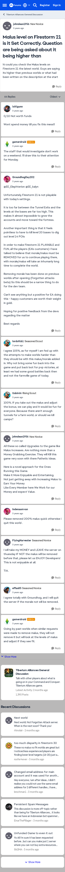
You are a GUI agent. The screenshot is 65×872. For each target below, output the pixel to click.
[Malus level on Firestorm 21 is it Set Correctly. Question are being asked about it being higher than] (17, 110)
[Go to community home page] (15, 5)
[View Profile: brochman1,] (8, 774)
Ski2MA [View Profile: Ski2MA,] (18, 849)
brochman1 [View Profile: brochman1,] (20, 791)
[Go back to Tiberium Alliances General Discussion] (38, 672)
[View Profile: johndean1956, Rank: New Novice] (7, 26)
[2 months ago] (31, 730)
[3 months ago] (36, 759)
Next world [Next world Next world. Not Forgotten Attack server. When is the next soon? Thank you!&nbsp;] (21, 718)
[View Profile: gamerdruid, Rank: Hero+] (7, 144)
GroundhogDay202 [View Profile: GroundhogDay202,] (23, 177)
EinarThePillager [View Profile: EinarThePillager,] (22, 820)
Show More (8, 656)
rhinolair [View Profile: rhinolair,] (18, 730)
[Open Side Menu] (4, 5)
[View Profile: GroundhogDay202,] (7, 179)
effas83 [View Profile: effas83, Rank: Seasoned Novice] (16, 588)
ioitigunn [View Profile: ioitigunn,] (17, 106)
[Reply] (56, 86)
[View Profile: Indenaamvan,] (7, 511)
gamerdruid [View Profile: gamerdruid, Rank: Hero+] (19, 141)
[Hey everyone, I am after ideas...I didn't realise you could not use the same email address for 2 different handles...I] (37, 783)
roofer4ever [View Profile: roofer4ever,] (20, 759)
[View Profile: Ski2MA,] (8, 835)
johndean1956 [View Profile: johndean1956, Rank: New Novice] (21, 24)
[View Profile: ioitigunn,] (7, 108)
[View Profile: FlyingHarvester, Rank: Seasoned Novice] (7, 542)
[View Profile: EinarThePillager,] (8, 806)
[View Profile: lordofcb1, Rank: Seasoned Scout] (7, 343)
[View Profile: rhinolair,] (8, 720)
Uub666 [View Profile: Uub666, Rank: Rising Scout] (17, 393)
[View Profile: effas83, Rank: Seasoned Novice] (7, 590)
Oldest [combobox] (55, 97)
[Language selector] (26, 5)
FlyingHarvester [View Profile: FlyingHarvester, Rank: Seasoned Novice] (21, 540)
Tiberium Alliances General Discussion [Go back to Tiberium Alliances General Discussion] (23, 14)
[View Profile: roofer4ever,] (8, 745)
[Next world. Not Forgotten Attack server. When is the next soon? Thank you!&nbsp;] (37, 724)
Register (45, 5)
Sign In (57, 5)
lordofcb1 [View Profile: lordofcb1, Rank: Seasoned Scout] (18, 341)
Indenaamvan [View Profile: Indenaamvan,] (20, 509)
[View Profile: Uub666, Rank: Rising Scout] (7, 395)
